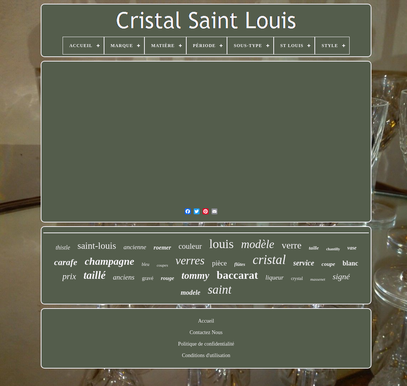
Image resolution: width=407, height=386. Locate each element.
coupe (328, 264)
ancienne (134, 247)
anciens (123, 277)
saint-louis (96, 246)
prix (69, 276)
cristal (269, 260)
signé (341, 276)
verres (190, 260)
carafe (65, 262)
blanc (350, 263)
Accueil (206, 321)
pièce (219, 263)
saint (219, 289)
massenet (317, 279)
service (303, 263)
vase (352, 248)
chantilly (333, 249)
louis (221, 244)
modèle (257, 244)
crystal (297, 278)
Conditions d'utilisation (206, 355)
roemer (162, 247)
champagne (109, 261)
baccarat (237, 275)
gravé (147, 278)
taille (314, 248)
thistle (63, 247)
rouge (167, 278)
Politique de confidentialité (206, 344)
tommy (195, 275)
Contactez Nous (206, 332)
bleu (145, 264)
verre (291, 245)
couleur (190, 246)
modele (190, 292)
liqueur (275, 277)
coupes (162, 265)
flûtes (240, 264)
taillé (94, 275)
